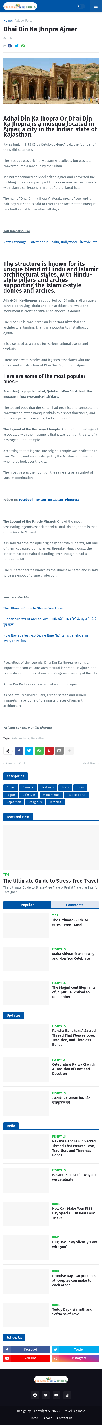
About (48, 1418)
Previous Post (15, 763)
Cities (11, 787)
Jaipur (11, 795)
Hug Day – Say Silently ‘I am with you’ (74, 1244)
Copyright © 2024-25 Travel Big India (59, 1411)
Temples (55, 802)
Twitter (40, 500)
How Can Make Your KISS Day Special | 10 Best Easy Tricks (73, 1213)
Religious (35, 802)
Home (7, 20)
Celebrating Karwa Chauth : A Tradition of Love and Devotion (74, 1069)
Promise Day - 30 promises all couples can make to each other (74, 1280)
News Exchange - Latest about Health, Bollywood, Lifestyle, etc (50, 242)
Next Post (89, 763)
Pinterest (72, 500)
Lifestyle (29, 795)
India (80, 787)
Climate (28, 787)
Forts (65, 787)
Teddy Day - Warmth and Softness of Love (72, 1311)
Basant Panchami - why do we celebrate (74, 1177)
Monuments (51, 795)
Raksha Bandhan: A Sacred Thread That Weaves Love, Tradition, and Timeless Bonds (74, 1038)
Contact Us (65, 1418)
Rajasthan (38, 738)
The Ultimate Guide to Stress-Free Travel (33, 608)
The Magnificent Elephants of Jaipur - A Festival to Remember (74, 992)
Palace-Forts (23, 20)
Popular (27, 905)
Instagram (55, 500)
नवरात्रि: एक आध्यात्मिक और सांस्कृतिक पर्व (71, 1100)
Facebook (26, 500)
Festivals (47, 787)
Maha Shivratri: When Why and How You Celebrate (73, 956)
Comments (74, 905)
